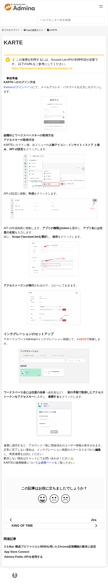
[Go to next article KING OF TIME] (54, 526)
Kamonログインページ (18, 87)
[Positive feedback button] (42, 499)
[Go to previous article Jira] (54, 520)
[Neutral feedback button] (54, 499)
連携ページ (47, 462)
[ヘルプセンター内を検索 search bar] (70, 20)
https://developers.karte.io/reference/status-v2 (42, 68)
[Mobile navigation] (101, 7)
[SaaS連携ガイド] (34, 30)
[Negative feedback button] (65, 499)
